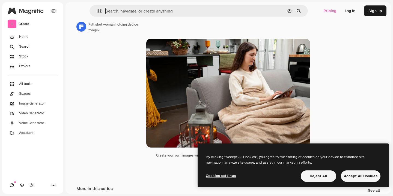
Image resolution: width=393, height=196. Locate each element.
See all (374, 191)
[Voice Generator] (33, 123)
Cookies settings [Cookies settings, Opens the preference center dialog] (221, 175)
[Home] (33, 37)
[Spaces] (33, 94)
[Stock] (33, 56)
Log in (350, 10)
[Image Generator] (33, 103)
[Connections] (12, 185)
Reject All (318, 176)
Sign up (375, 10)
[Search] (33, 46)
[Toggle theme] (31, 185)
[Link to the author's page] (81, 27)
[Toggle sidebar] (53, 11)
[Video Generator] (33, 113)
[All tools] (33, 84)
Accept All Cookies (360, 176)
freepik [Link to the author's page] (94, 30)
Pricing (330, 10)
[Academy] (21, 185)
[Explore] (33, 66)
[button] (97, 11)
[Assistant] (33, 133)
